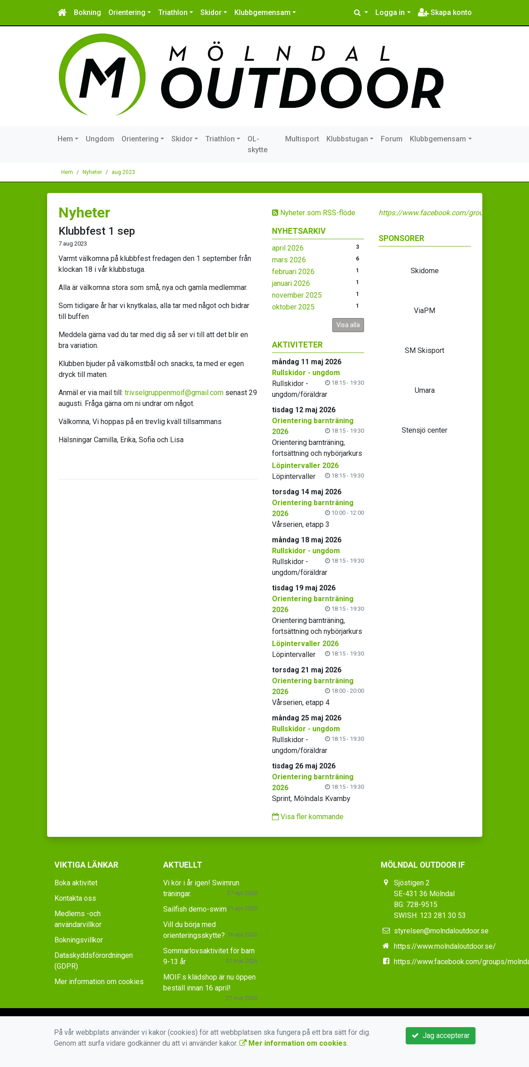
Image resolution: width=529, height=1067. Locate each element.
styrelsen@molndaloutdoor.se (441, 931)
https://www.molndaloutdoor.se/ (445, 946)
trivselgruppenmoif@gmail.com (174, 392)
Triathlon (173, 12)
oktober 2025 (293, 307)
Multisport (302, 139)
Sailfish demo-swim (195, 909)
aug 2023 (123, 172)
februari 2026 (293, 271)
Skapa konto (445, 12)
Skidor (211, 12)
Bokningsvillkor (78, 940)
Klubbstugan (347, 139)
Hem (65, 139)
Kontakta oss (75, 898)
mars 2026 (289, 260)
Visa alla (348, 324)
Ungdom (100, 139)
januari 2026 (291, 283)
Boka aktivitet (75, 883)
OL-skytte (257, 144)
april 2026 (288, 248)
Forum (392, 139)
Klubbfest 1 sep (96, 231)
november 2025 (297, 295)
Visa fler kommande (308, 816)
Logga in (390, 12)
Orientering (127, 12)
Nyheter (92, 172)
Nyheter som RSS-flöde (313, 212)
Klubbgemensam (262, 12)
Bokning (87, 12)
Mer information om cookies (99, 981)
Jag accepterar (441, 1035)
